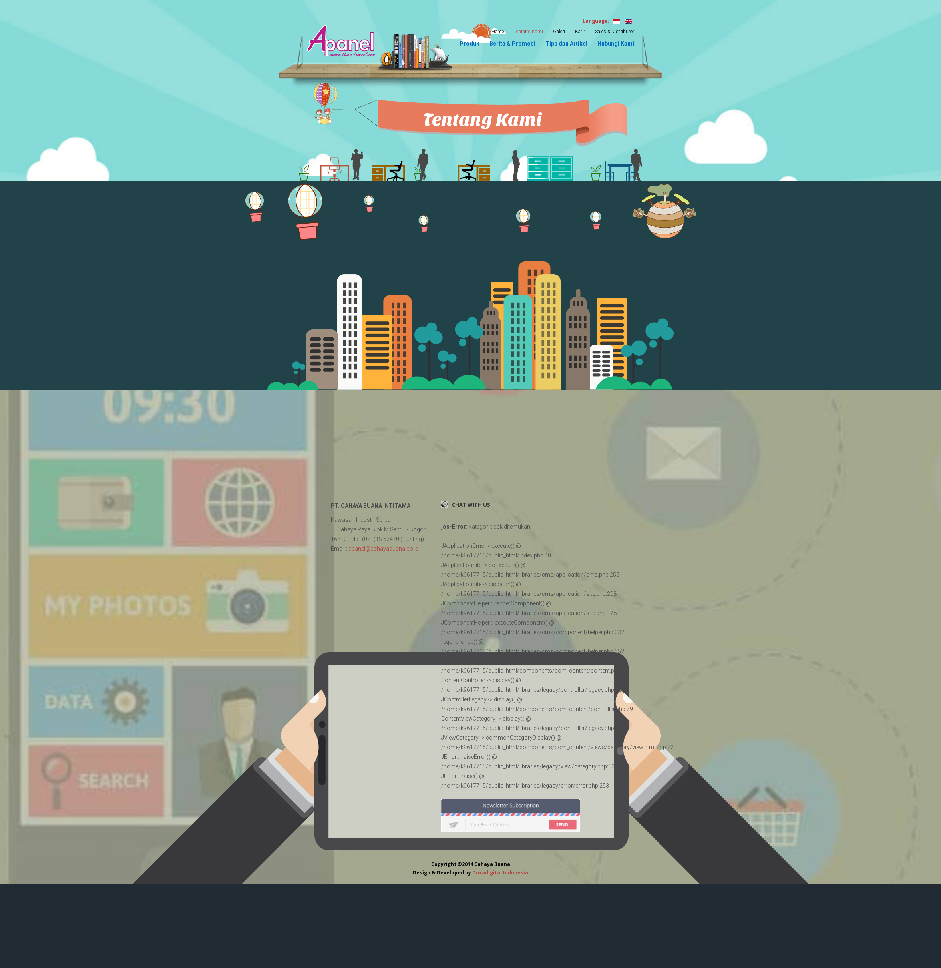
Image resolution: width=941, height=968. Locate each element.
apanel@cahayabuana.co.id (383, 548)
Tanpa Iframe (471, 458)
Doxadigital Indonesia (500, 872)
